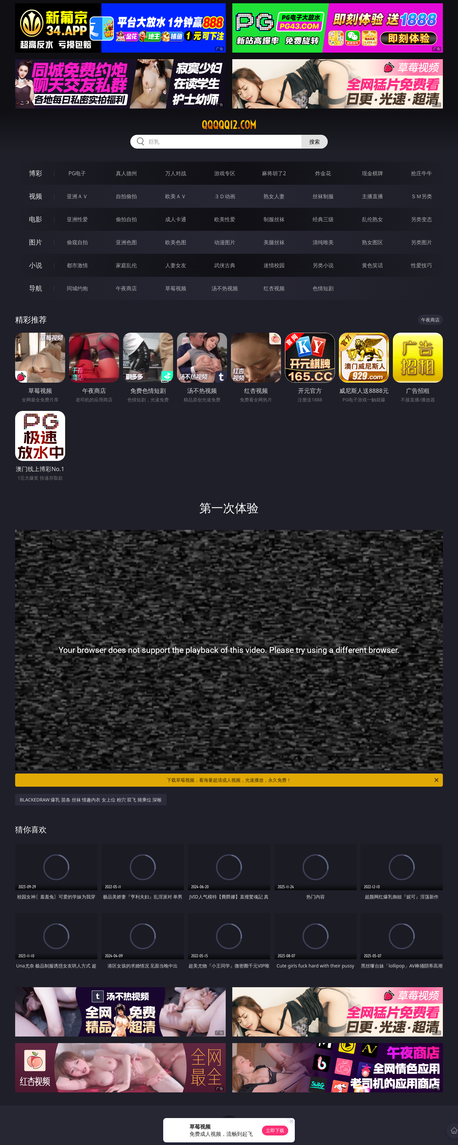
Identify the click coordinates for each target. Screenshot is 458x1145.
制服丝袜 (274, 219)
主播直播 (372, 196)
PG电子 (77, 173)
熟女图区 (372, 242)
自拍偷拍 (126, 196)
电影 (35, 219)
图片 (35, 242)
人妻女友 (175, 265)
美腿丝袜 (274, 242)
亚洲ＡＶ (77, 196)
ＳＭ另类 (421, 196)
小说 (35, 265)
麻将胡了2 (274, 173)
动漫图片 (224, 242)
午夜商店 (126, 288)
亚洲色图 (126, 242)
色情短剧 (323, 288)
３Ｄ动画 (224, 196)
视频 (35, 196)
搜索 (314, 141)
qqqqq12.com (229, 124)
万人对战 (175, 173)
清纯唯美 (323, 242)
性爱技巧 (421, 265)
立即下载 (275, 1130)
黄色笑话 (372, 265)
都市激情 (77, 265)
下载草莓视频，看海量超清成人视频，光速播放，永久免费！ (303, 780)
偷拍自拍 (126, 219)
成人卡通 (175, 219)
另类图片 (421, 242)
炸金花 (323, 173)
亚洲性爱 (77, 219)
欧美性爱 (224, 219)
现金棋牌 (372, 173)
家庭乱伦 (126, 265)
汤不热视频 (225, 288)
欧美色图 (175, 242)
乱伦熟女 (372, 219)
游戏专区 (224, 173)
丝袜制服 (323, 196)
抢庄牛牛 (421, 173)
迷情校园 (274, 265)
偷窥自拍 (77, 242)
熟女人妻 (274, 196)
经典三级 (323, 219)
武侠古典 (224, 265)
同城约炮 (77, 288)
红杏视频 (274, 288)
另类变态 (421, 219)
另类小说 (323, 265)
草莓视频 (175, 288)
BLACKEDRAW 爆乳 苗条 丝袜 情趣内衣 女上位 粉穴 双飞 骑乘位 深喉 (91, 800)
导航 (35, 288)
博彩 (35, 173)
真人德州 (126, 173)
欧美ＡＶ (175, 196)
